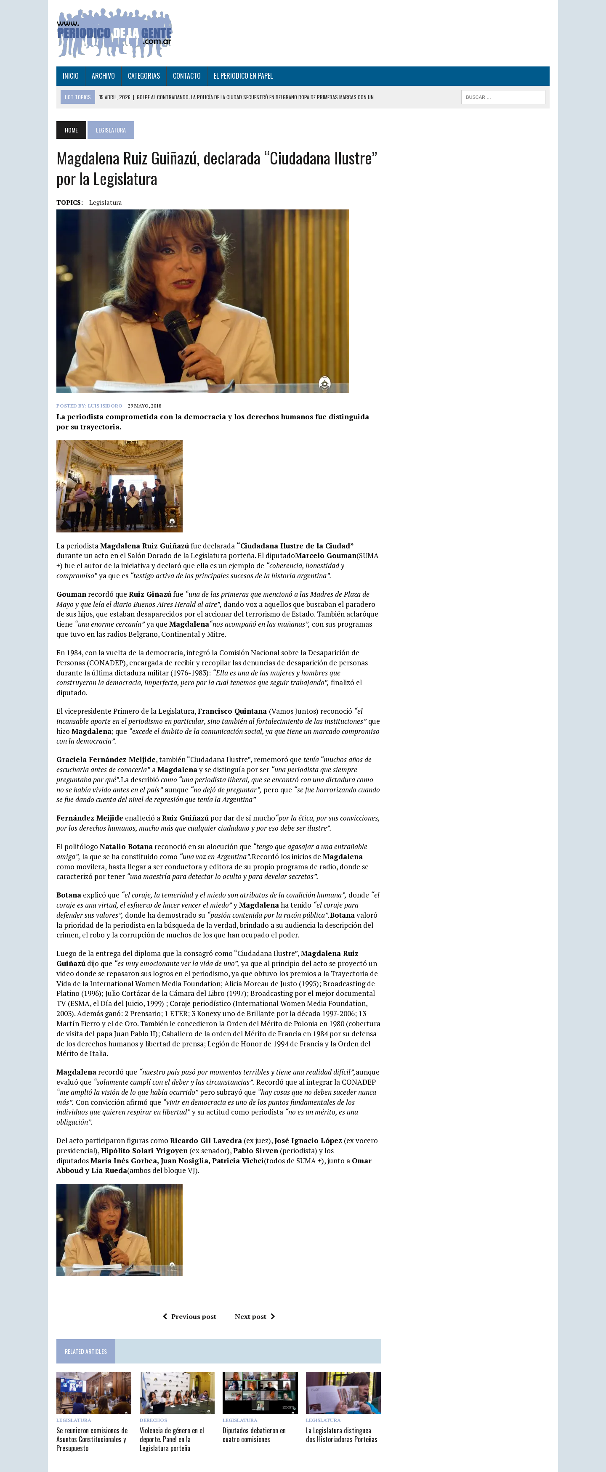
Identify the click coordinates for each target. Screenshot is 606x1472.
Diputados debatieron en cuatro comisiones (253, 1425)
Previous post (188, 1306)
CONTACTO (185, 76)
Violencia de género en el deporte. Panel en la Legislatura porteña (170, 1429)
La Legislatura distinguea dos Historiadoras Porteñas (341, 1425)
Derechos (152, 1410)
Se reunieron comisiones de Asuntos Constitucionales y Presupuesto (90, 1429)
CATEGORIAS (142, 76)
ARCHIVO (101, 76)
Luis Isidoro (103, 405)
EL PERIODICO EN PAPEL (241, 76)
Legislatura (72, 1410)
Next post (254, 1306)
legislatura (104, 202)
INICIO (69, 76)
